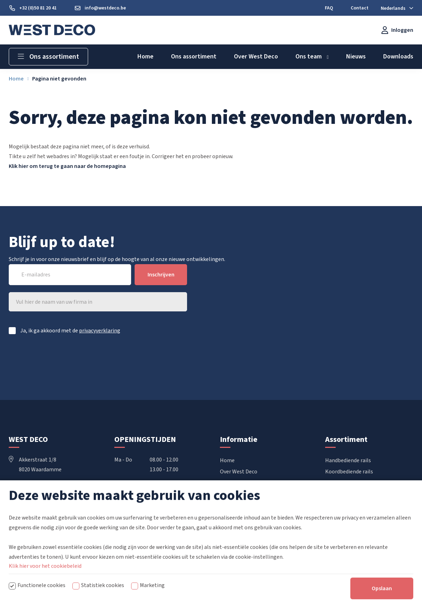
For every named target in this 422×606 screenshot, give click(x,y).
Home (227, 460)
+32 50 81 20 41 (32, 489)
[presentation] (134, 360)
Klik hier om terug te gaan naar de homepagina (67, 166)
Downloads (233, 483)
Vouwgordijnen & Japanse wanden (365, 494)
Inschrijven (161, 275)
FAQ (224, 494)
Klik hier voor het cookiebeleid (45, 586)
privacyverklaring (99, 330)
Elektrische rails (344, 483)
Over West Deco (238, 471)
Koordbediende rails (349, 471)
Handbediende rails (348, 460)
